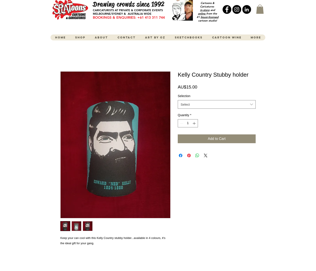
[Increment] (194, 123)
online (202, 13)
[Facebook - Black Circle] (227, 9)
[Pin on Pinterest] (189, 155)
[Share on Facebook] (180, 155)
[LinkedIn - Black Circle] (246, 9)
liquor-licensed (210, 17)
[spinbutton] (188, 123)
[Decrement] (181, 123)
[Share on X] (205, 155)
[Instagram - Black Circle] (236, 9)
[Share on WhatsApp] (197, 155)
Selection (184, 96)
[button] (260, 9)
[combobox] (217, 104)
